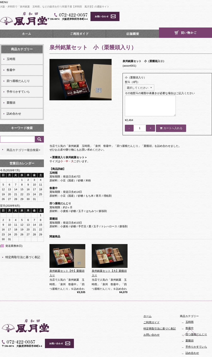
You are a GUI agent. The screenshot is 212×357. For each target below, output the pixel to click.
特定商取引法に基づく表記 (22, 246)
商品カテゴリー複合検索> (23, 139)
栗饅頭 (11, 91)
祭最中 (11, 59)
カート (185, 22)
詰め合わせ (14, 102)
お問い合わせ (151, 323)
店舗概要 (132, 23)
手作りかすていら (18, 81)
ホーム (26, 23)
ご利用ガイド (79, 23)
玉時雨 (11, 48)
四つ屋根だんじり (18, 70)
